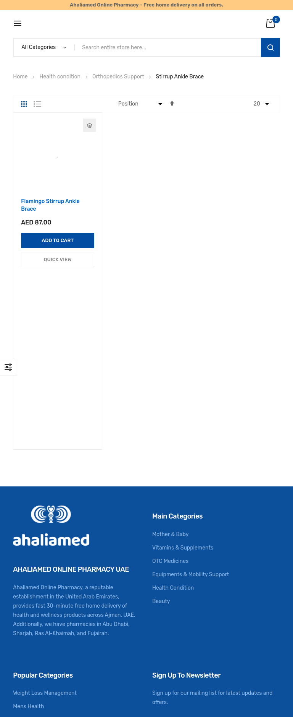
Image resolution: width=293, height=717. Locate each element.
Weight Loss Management (45, 555)
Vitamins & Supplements (182, 409)
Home (21, 76)
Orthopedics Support (118, 76)
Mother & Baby (170, 396)
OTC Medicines (170, 422)
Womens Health (32, 582)
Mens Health (28, 568)
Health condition (60, 76)
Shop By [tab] (8, 367)
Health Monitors (32, 595)
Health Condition (173, 449)
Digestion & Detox (35, 622)
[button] (89, 125)
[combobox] (169, 47)
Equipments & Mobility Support (190, 436)
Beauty (161, 463)
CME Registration (34, 635)
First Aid (23, 608)
